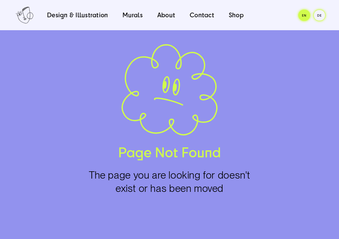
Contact (202, 15)
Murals (132, 15)
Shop (236, 15)
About (166, 15)
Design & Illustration (77, 15)
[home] (25, 15)
